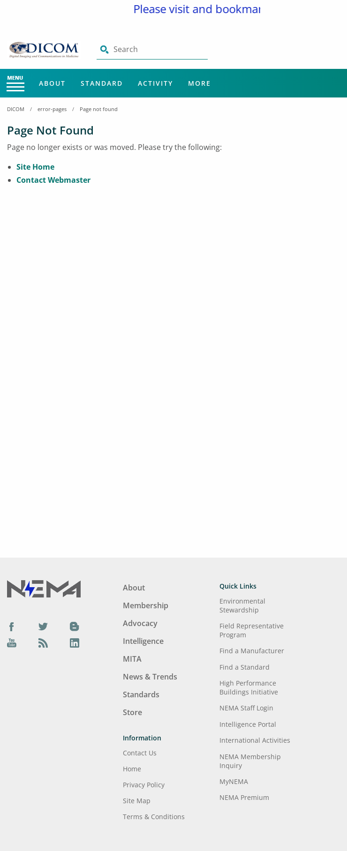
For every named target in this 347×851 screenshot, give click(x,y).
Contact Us (140, 752)
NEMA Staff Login (246, 707)
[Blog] (74, 626)
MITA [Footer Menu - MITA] (132, 659)
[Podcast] (43, 643)
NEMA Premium (244, 797)
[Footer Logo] (44, 588)
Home (132, 768)
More (199, 83)
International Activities (254, 740)
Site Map (137, 800)
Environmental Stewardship (242, 605)
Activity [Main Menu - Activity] (155, 83)
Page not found (99, 108)
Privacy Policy (144, 784)
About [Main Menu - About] (52, 83)
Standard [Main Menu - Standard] (102, 83)
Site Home (35, 167)
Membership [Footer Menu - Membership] (145, 605)
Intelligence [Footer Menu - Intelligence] (143, 641)
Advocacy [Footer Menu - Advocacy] (140, 623)
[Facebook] (11, 626)
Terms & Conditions (154, 816)
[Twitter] (43, 626)
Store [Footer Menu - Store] (132, 712)
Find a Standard (244, 667)
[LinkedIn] (74, 643)
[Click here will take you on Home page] (45, 49)
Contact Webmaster (53, 180)
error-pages (52, 108)
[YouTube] (11, 643)
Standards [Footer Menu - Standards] (141, 694)
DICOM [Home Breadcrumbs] (15, 108)
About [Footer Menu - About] (134, 587)
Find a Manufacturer (251, 650)
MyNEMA (233, 781)
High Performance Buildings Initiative (248, 687)
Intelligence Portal (247, 724)
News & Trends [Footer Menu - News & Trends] (150, 677)
